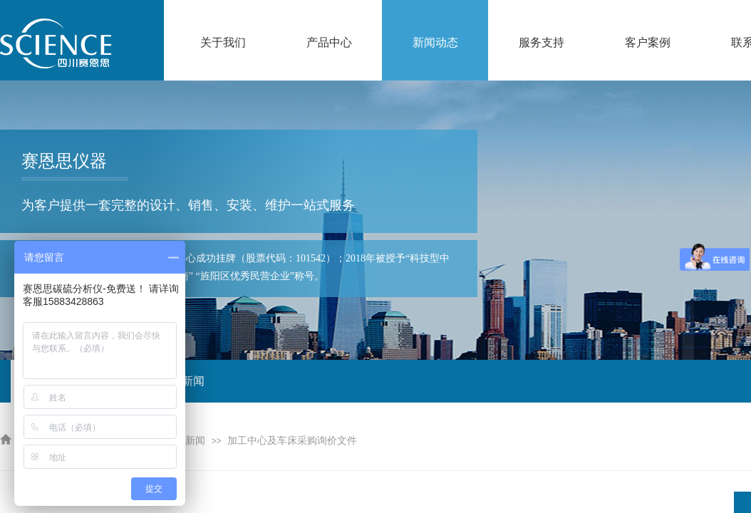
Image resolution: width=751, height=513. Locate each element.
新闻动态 (435, 42)
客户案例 (647, 42)
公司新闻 (185, 440)
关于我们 (223, 42)
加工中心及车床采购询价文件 (292, 440)
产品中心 (329, 42)
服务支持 (541, 42)
